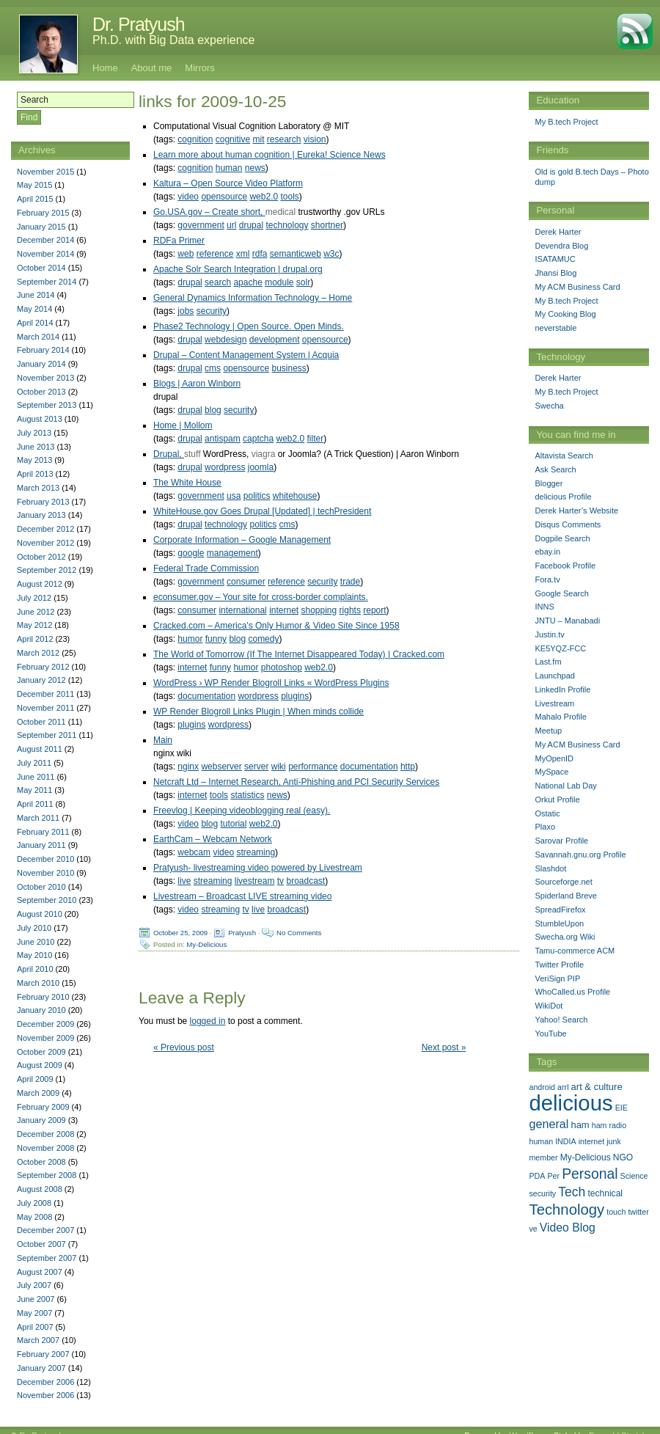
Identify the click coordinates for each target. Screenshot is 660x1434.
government (200, 225)
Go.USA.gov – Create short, (209, 212)
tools (290, 196)
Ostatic (547, 813)
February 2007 (43, 1354)
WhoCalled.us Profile (572, 991)
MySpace (551, 771)
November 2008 (45, 1148)
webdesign (225, 339)
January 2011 (41, 845)
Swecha (549, 405)
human (229, 168)
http (407, 766)
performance (312, 766)
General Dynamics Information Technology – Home (252, 298)
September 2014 (46, 281)
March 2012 (38, 652)
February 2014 (43, 349)
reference (215, 254)
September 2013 (46, 404)
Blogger (548, 483)
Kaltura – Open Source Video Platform (228, 183)
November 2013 (45, 377)
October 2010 (41, 886)
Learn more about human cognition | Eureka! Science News (269, 155)
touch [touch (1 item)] (616, 1211)
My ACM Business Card (577, 286)
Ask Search (555, 469)
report (374, 610)
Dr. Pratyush (138, 24)
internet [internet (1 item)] (592, 1141)
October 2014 (41, 267)
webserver (221, 766)
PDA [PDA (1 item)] (537, 1175)
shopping (319, 610)
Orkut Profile (557, 799)
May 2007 (34, 1313)
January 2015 (41, 226)
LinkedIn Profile (562, 689)
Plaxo (545, 826)
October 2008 (41, 1161)
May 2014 (34, 308)
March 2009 (38, 1093)
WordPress (529, 1424)
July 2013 (34, 432)
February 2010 (43, 996)
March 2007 (38, 1340)
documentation (206, 696)
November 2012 (45, 542)
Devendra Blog (561, 245)
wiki (278, 766)
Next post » (444, 1047)
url (231, 225)
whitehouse (295, 496)
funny (216, 639)
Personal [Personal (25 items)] (589, 1174)
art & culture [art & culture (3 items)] (597, 1086)
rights (350, 610)
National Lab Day (565, 785)
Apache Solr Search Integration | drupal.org (238, 269)
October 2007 (41, 1244)
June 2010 (35, 941)
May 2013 (34, 460)
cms (213, 368)
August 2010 (39, 914)
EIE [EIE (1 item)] (621, 1107)
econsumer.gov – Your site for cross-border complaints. (260, 597)
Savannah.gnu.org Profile (580, 854)
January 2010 (41, 1010)
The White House (187, 483)
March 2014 (38, 336)
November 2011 (45, 707)
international (242, 610)
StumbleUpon (559, 923)
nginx (188, 766)
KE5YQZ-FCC (560, 648)
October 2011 (41, 721)
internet (283, 610)
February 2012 (43, 666)
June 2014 (35, 294)
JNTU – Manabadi (567, 620)
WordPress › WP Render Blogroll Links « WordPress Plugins (271, 683)
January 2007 (41, 1368)
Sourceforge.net (563, 881)
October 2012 (41, 556)
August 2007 (39, 1271)
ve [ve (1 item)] (533, 1228)
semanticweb (295, 254)
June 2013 (35, 446)
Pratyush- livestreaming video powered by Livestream (257, 868)
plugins (295, 696)
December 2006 (45, 1382)
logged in (208, 1021)
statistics (247, 795)
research (284, 139)
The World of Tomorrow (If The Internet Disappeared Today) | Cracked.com (298, 654)
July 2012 (34, 597)
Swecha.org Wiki (565, 936)
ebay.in (547, 551)
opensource (224, 196)
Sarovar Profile (561, 840)
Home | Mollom (182, 425)
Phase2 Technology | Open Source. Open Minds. (248, 326)
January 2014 (41, 363)
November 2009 (45, 1038)
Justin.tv (549, 634)
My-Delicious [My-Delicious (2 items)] (585, 1157)
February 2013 (43, 501)
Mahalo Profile (560, 716)
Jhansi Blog (555, 272)
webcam (193, 852)
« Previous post (183, 1047)
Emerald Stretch (618, 1424)
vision (315, 139)
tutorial (233, 824)
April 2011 (35, 804)
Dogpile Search (562, 538)
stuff (192, 454)
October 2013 (41, 391)
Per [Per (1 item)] (553, 1175)
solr (303, 282)
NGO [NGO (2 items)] (623, 1157)
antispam (223, 439)
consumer (246, 582)
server (256, 766)
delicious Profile (563, 496)
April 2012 (35, 638)
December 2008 (45, 1134)
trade (350, 582)
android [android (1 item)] (542, 1087)
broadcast (305, 881)
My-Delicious (206, 944)
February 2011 (43, 831)
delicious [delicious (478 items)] (570, 1103)
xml (243, 254)
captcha (258, 439)
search (218, 282)
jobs (185, 311)
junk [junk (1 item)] (613, 1141)
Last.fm (548, 661)
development (274, 339)
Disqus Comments (568, 524)
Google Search (561, 593)
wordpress (225, 467)
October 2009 (41, 1051)
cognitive (233, 139)
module (279, 282)
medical (280, 212)
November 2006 (45, 1395)
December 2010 (45, 859)
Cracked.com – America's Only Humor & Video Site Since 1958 (276, 626)
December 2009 (45, 1024)
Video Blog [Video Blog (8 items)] (567, 1227)
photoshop (281, 667)
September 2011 (46, 735)
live (184, 881)
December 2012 (45, 528)
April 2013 (35, 473)
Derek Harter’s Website (576, 510)
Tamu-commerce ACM (575, 950)
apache (247, 282)
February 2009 (43, 1106)
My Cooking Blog (565, 314)
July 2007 (34, 1285)
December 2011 (45, 693)
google (190, 553)
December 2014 (45, 239)
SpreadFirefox (560, 909)
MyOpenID (554, 758)
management (232, 553)
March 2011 (38, 817)
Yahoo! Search (561, 1019)
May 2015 (34, 184)
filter (315, 439)
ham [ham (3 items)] (580, 1124)
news (255, 168)
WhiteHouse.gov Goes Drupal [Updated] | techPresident (262, 511)
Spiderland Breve (565, 895)
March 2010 (38, 982)
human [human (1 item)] (541, 1141)
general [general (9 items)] (548, 1123)
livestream (255, 881)
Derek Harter (558, 231)
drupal (251, 225)
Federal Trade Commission (206, 568)
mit (258, 139)
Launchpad (554, 675)
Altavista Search (564, 455)
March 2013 (38, 487)
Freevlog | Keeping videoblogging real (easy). (241, 810)
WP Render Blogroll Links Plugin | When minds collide (258, 711)
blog (213, 410)
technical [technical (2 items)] (605, 1193)
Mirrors (199, 67)
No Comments (298, 933)
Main (162, 740)
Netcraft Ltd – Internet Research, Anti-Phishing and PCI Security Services (296, 782)
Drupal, (168, 454)
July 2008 (34, 1203)
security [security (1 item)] (542, 1193)
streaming (255, 852)
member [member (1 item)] (543, 1157)
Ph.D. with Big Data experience (173, 40)
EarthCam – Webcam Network (212, 839)
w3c (331, 254)
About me (151, 67)
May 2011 (34, 790)
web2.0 (263, 196)
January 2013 (41, 515)
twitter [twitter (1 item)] (638, 1211)
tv (280, 881)
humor (189, 639)
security (212, 311)
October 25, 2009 (180, 933)
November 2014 (45, 253)
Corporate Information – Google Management (242, 540)
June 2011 (35, 776)
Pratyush (242, 933)
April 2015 (35, 198)
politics (257, 496)
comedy (263, 639)
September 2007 (46, 1258)
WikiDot (548, 1005)
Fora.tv (547, 579)
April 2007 (35, 1327)
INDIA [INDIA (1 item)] (565, 1141)
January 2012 (41, 680)
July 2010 (34, 927)
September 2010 (46, 900)
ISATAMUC (555, 259)
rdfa (260, 254)
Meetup (548, 730)
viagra (264, 454)
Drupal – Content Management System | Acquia (246, 355)
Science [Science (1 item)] (634, 1175)
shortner (327, 225)
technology (286, 225)
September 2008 (46, 1175)
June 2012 (35, 611)
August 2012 (39, 583)
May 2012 (34, 625)
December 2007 (45, 1230)
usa (234, 496)
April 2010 (35, 969)
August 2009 (39, 1065)
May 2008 (34, 1216)
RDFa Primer (179, 240)
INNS (544, 606)
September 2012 (46, 570)
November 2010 (45, 872)
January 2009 (41, 1120)
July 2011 (34, 762)
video (188, 196)
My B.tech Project (566, 121)
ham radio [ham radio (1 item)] (609, 1125)
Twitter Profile (559, 964)
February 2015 (43, 212)
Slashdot (550, 868)
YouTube (550, 1033)
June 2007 (35, 1299)
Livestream (554, 703)
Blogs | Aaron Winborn (197, 383)
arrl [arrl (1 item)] (562, 1087)
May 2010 (34, 955)
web (185, 254)
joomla (261, 467)
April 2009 (35, 1079)
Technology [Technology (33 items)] (566, 1209)
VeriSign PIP (557, 978)
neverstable (555, 327)
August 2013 (39, 418)
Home (105, 67)
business (288, 368)
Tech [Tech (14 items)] (571, 1192)
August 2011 (39, 749)
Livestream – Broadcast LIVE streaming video (242, 896)
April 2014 (35, 322)
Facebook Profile (565, 565)
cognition (195, 139)
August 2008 (39, 1189)
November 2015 (45, 171)
